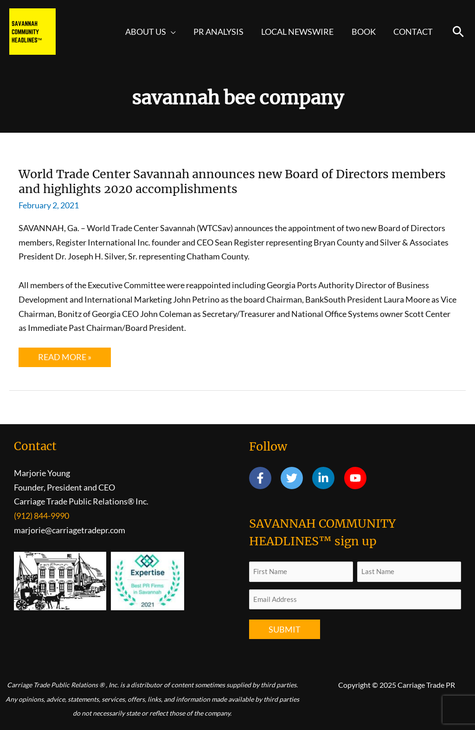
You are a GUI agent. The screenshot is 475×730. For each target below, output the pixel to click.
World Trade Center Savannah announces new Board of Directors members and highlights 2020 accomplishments (210, 181)
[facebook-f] (264, 478)
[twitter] (296, 478)
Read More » (74, 359)
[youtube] (357, 478)
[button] (458, 31)
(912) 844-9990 (41, 515)
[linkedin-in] (327, 478)
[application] (175, 31)
